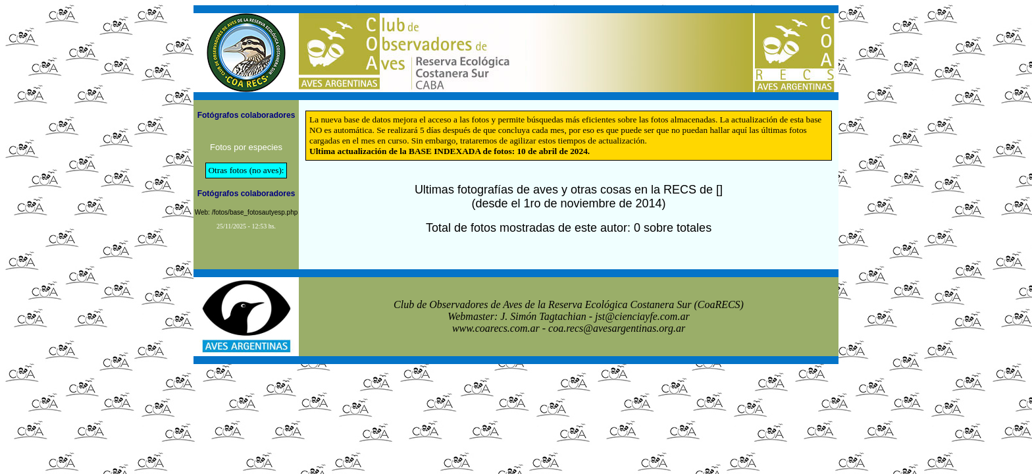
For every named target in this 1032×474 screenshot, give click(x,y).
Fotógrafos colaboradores (246, 115)
